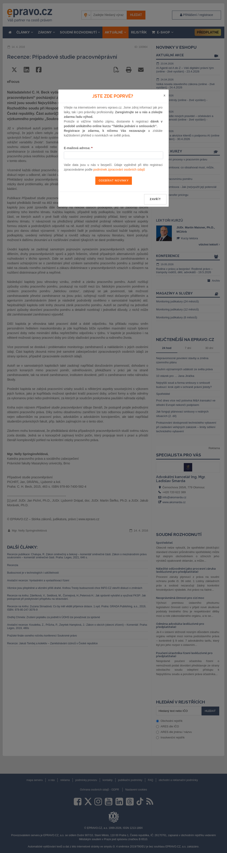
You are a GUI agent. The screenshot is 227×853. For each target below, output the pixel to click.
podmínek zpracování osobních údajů (119, 169)
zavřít (155, 199)
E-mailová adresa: (78, 148)
